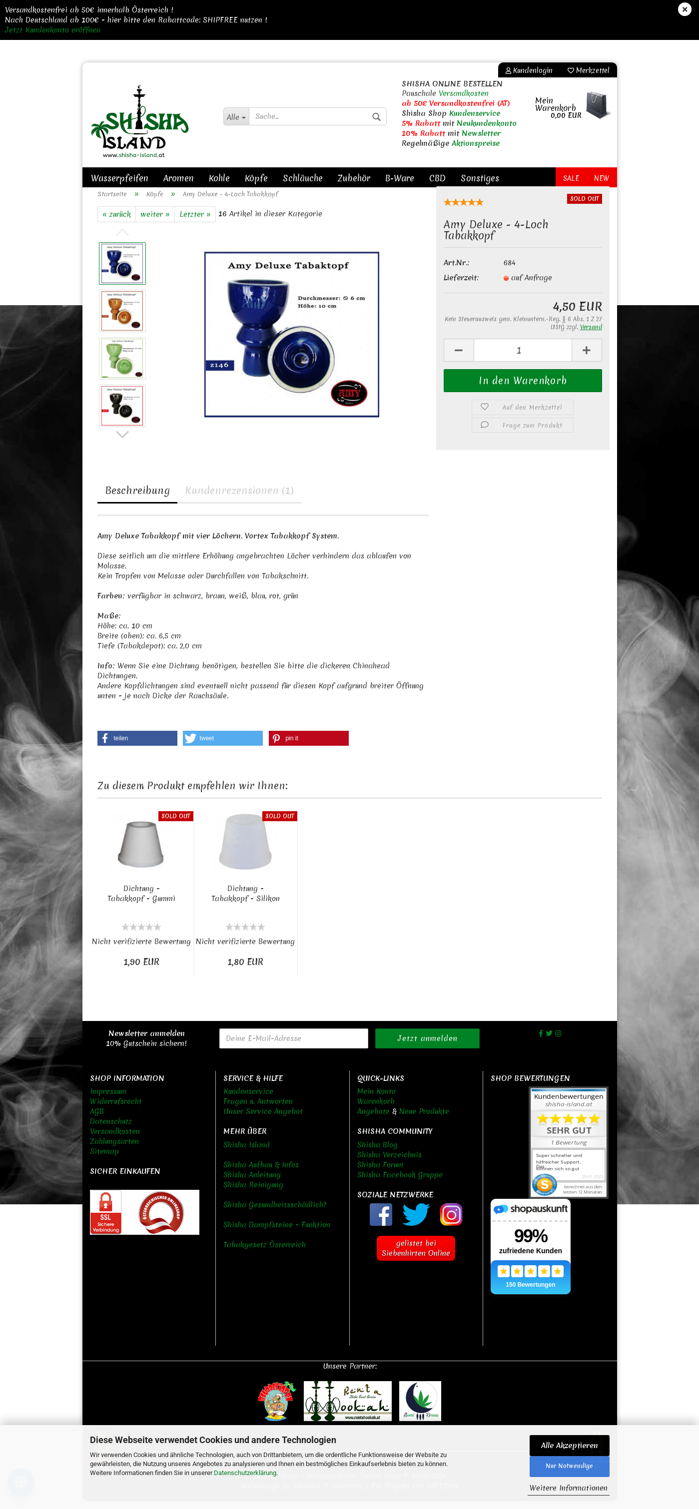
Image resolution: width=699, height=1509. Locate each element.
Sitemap (104, 1160)
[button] (137, 746)
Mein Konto (376, 1100)
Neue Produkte (424, 1120)
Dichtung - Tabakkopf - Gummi (141, 902)
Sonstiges (480, 178)
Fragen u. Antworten (258, 1110)
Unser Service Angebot (263, 1120)
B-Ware (399, 178)
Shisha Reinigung (253, 1193)
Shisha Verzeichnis (389, 1163)
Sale (571, 178)
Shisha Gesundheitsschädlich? (274, 1213)
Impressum (108, 1100)
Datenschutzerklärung (245, 1473)
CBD (437, 178)
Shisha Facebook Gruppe (400, 1183)
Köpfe (256, 178)
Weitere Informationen (569, 1488)
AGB (97, 1120)
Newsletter (481, 133)
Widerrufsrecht (116, 1110)
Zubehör (354, 178)
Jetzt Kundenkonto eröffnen (52, 30)
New (602, 178)
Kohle (219, 178)
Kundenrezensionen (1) (239, 498)
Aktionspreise (476, 143)
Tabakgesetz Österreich (264, 1253)
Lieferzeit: (461, 286)
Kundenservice (474, 113)
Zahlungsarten (114, 1150)
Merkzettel (589, 70)
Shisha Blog (377, 1153)
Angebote (373, 1120)
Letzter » (195, 223)
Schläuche (303, 178)
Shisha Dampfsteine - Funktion (276, 1233)
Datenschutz (111, 1130)
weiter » (155, 223)
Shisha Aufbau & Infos (261, 1173)
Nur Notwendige (569, 1466)
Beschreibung (137, 498)
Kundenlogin (529, 70)
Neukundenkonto (487, 123)
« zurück (116, 223)
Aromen (178, 178)
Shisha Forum (380, 1173)
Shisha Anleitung (252, 1183)
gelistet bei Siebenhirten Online (416, 1256)
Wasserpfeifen (119, 178)
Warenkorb (376, 1110)
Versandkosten (464, 93)
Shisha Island (246, 1153)
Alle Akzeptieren (569, 1446)
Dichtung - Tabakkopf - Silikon (245, 902)
